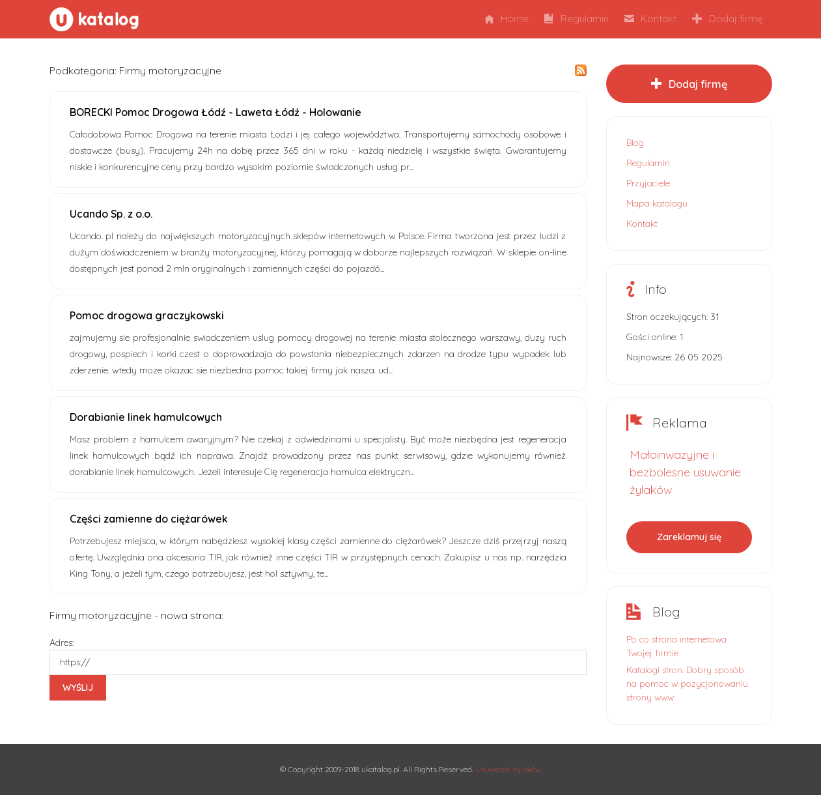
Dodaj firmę (727, 18)
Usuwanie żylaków (508, 769)
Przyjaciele (648, 183)
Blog (635, 143)
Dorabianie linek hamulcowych (146, 417)
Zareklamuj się (689, 537)
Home (506, 18)
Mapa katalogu (657, 203)
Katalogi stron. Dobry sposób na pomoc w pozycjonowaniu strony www (687, 683)
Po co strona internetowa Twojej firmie (676, 646)
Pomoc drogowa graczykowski (147, 315)
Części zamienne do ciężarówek (149, 518)
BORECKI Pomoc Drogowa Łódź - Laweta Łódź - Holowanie (215, 112)
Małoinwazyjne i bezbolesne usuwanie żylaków (685, 472)
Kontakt (650, 18)
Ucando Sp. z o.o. (111, 213)
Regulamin (576, 18)
